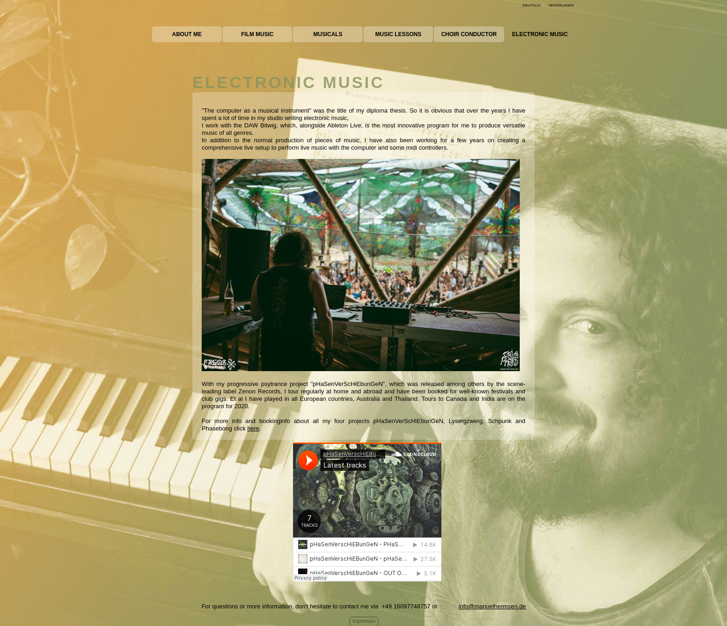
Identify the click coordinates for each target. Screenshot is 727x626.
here (253, 428)
